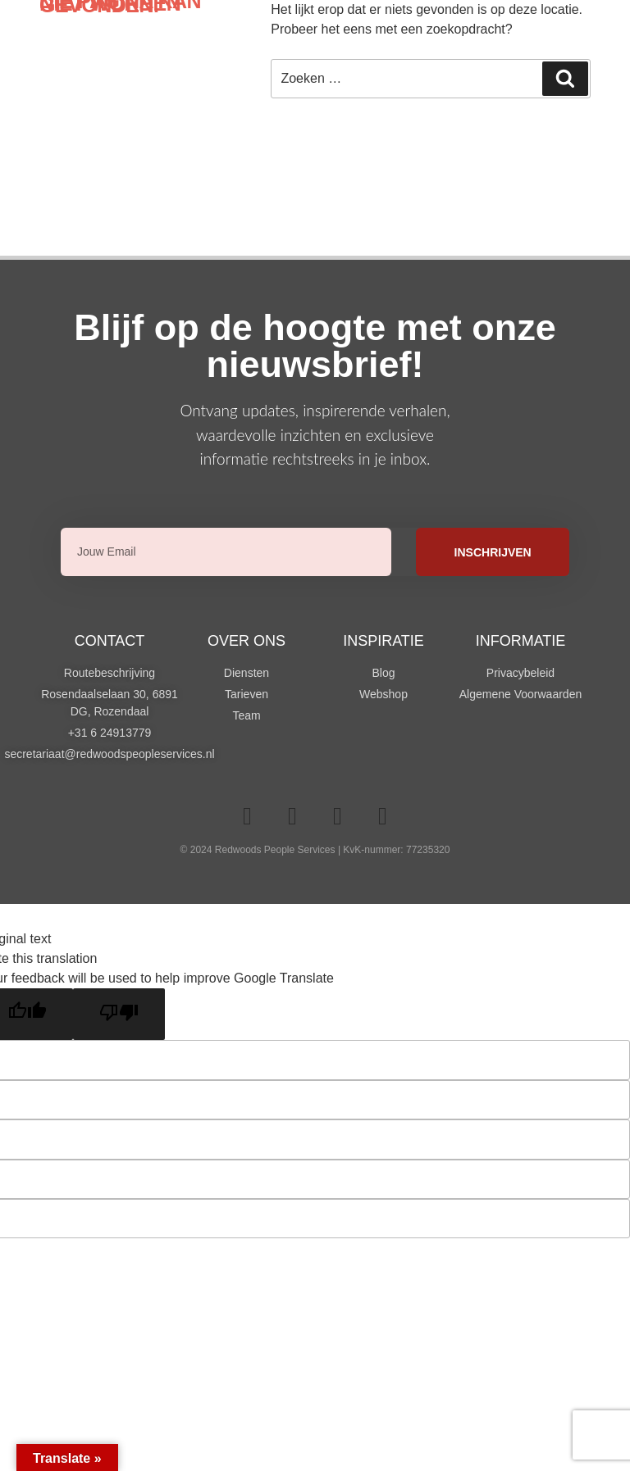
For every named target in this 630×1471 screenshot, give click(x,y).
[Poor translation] (119, 1014)
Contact (110, 641)
